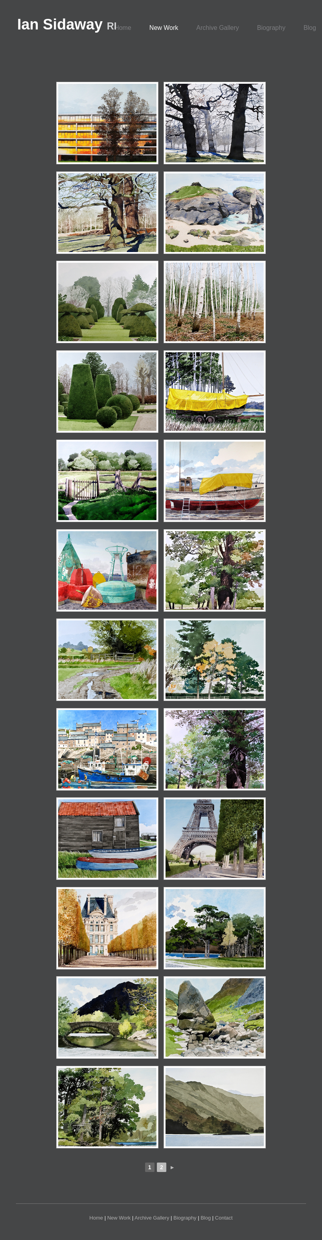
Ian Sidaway (67, 24)
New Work (163, 27)
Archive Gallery (217, 27)
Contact (224, 1218)
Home (122, 27)
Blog (206, 1218)
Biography (271, 27)
